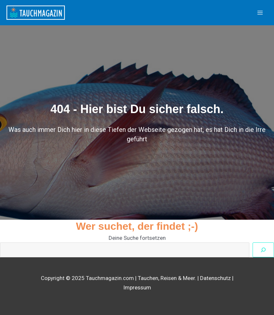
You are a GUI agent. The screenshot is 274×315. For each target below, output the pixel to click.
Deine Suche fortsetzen (137, 238)
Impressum (137, 287)
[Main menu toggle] (260, 12)
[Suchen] (263, 249)
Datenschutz (215, 278)
